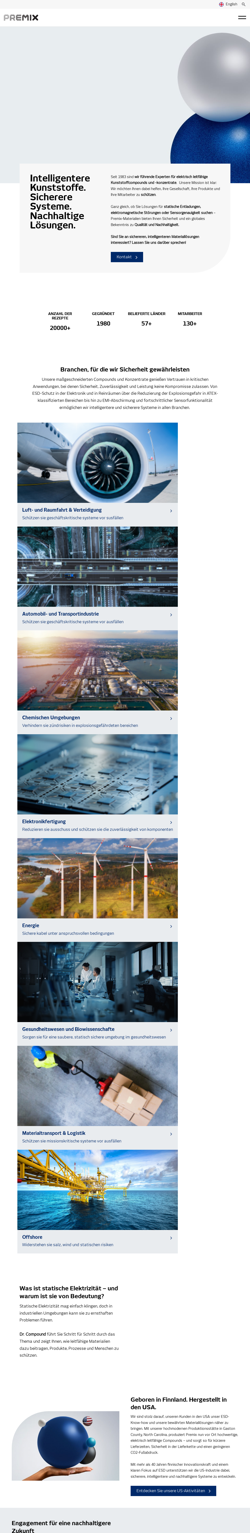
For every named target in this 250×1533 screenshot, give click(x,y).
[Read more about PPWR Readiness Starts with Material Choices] (46, 1210)
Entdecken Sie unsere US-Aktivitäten (173, 916)
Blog (134, 1442)
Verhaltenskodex (144, 1472)
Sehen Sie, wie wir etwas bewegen (52, 1033)
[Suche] (243, 4)
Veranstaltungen (144, 1457)
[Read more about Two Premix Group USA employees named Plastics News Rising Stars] (204, 1210)
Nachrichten (140, 1450)
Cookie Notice (84, 1498)
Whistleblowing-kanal (148, 1465)
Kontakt (127, 257)
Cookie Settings (21, 1518)
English (228, 4)
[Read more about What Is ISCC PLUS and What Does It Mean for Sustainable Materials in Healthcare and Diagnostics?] (125, 1210)
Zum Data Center (56, 1324)
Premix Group (26, 1498)
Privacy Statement (55, 1498)
